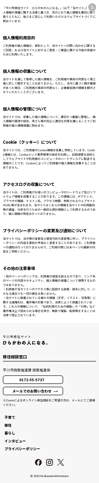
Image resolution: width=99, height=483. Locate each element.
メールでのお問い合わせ (32, 391)
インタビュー (15, 441)
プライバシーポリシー (22, 448)
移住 (8, 425)
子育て (9, 417)
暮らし (9, 433)
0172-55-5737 (31, 379)
